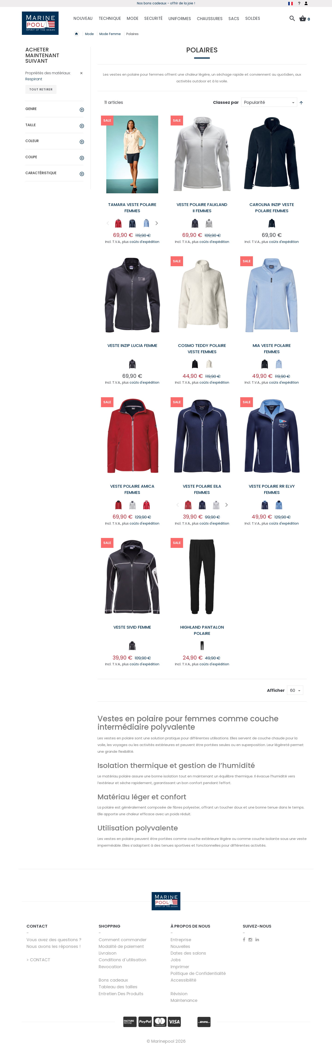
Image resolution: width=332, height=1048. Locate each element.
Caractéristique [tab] (40, 172)
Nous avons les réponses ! (54, 946)
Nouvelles (180, 946)
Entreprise (181, 940)
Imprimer (180, 967)
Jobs (176, 960)
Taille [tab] (30, 124)
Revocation (110, 967)
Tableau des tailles (118, 987)
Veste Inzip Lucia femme (132, 345)
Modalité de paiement (121, 946)
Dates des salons (188, 953)
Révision (179, 994)
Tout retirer (41, 89)
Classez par (226, 102)
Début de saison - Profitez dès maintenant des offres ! (166, 3)
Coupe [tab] (31, 157)
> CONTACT (38, 960)
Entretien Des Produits (121, 994)
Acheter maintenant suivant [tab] (42, 55)
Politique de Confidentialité (198, 973)
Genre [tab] (31, 108)
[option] (118, 223)
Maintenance (184, 1000)
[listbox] (132, 224)
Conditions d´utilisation (122, 960)
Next (156, 223)
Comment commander (123, 940)
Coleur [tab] (32, 140)
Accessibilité (183, 980)
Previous (107, 223)
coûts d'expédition (144, 241)
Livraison (107, 953)
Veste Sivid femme (132, 627)
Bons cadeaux (113, 980)
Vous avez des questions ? (54, 940)
